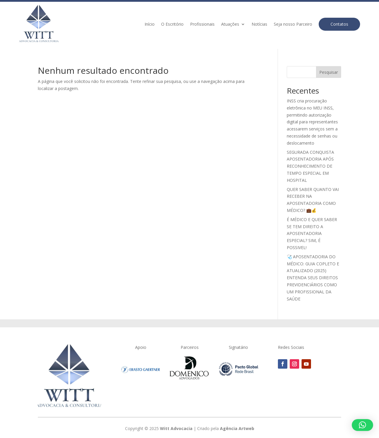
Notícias (259, 24)
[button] (362, 425)
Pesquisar (328, 72)
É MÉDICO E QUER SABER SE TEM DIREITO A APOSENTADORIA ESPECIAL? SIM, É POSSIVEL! (312, 233)
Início (150, 24)
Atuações (230, 24)
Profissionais (202, 24)
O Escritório (172, 24)
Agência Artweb (237, 428)
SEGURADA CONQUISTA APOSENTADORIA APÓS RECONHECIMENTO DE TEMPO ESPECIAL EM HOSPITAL (310, 166)
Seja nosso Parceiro (293, 24)
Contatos (339, 24)
